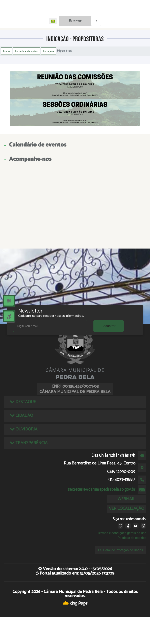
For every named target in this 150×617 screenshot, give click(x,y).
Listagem (48, 51)
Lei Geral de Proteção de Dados (120, 550)
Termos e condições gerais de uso (121, 533)
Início (6, 51)
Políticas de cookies (132, 538)
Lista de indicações (26, 51)
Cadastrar (108, 326)
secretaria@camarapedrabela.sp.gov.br (101, 489)
